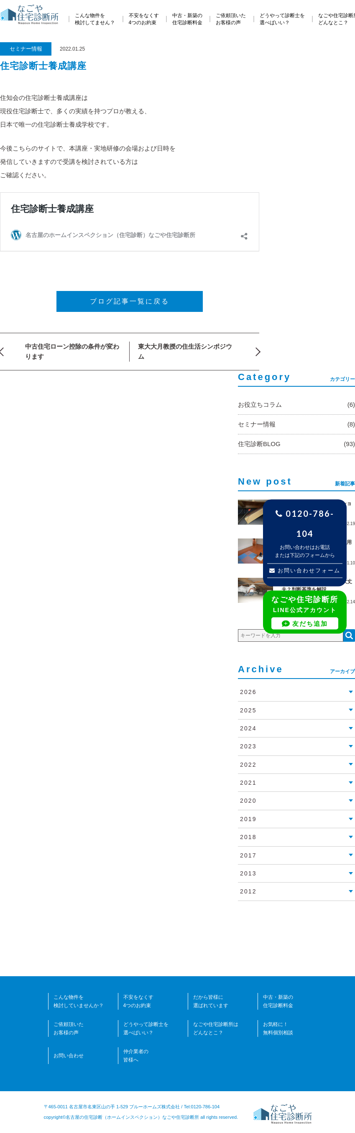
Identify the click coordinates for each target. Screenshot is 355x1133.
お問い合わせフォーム (305, 571)
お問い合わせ (69, 1056)
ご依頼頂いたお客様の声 (231, 19)
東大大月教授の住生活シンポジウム (185, 351)
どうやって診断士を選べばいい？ (282, 19)
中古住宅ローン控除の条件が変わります (72, 351)
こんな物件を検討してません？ (95, 19)
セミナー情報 (26, 49)
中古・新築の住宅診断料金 (187, 19)
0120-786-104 (305, 523)
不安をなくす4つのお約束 (144, 19)
